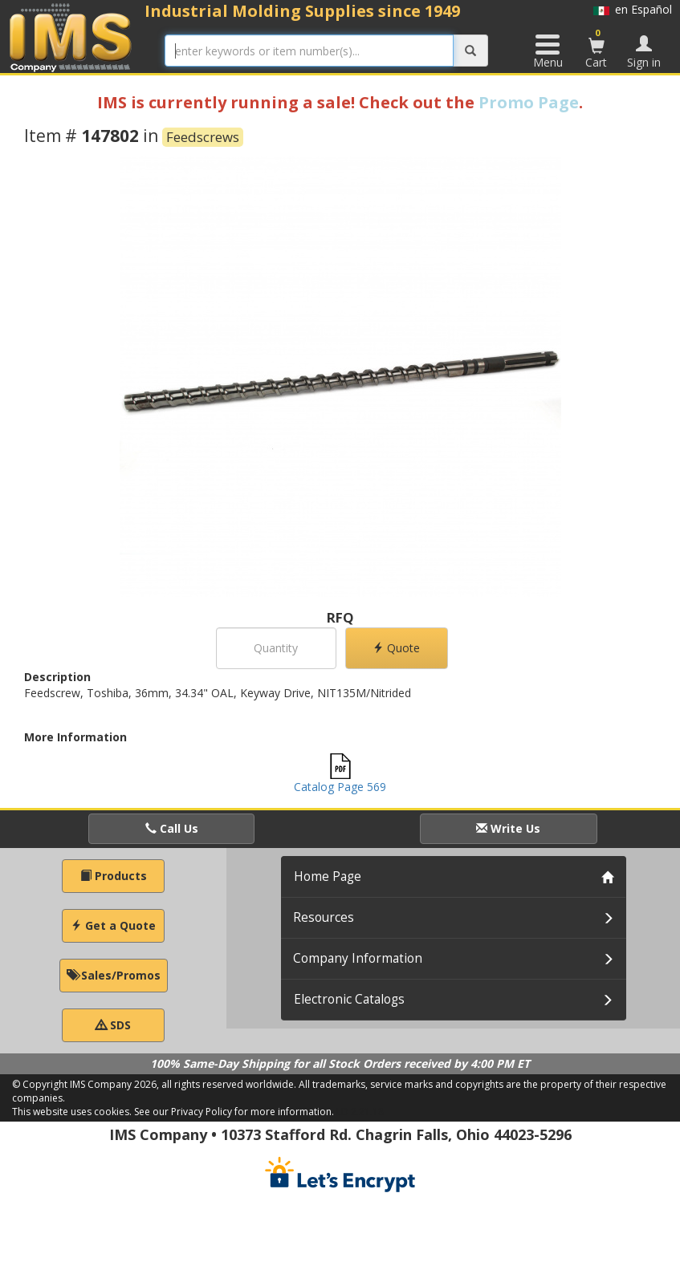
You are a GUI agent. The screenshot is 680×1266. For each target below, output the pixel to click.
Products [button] (113, 875)
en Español (632, 9)
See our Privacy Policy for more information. (234, 1111)
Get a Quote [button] (113, 925)
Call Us (171, 828)
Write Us (508, 828)
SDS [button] (113, 1025)
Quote (396, 647)
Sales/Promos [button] (114, 975)
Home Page (327, 876)
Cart (596, 48)
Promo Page (528, 102)
